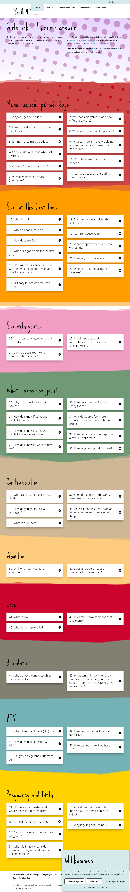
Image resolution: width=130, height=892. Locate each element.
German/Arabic (75, 40)
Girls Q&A (38, 7)
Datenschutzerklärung (91, 887)
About (36, 14)
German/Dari (89, 40)
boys (99, 48)
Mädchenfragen (33, 875)
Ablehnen (94, 881)
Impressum (105, 887)
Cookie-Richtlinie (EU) (21, 878)
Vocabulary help (35, 49)
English (112, 2)
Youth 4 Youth (18, 875)
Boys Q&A (50, 7)
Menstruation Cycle (67, 7)
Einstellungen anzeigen (115, 881)
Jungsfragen (47, 875)
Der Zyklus (59, 875)
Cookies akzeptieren (74, 881)
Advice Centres (85, 7)
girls (94, 48)
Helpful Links (101, 7)
